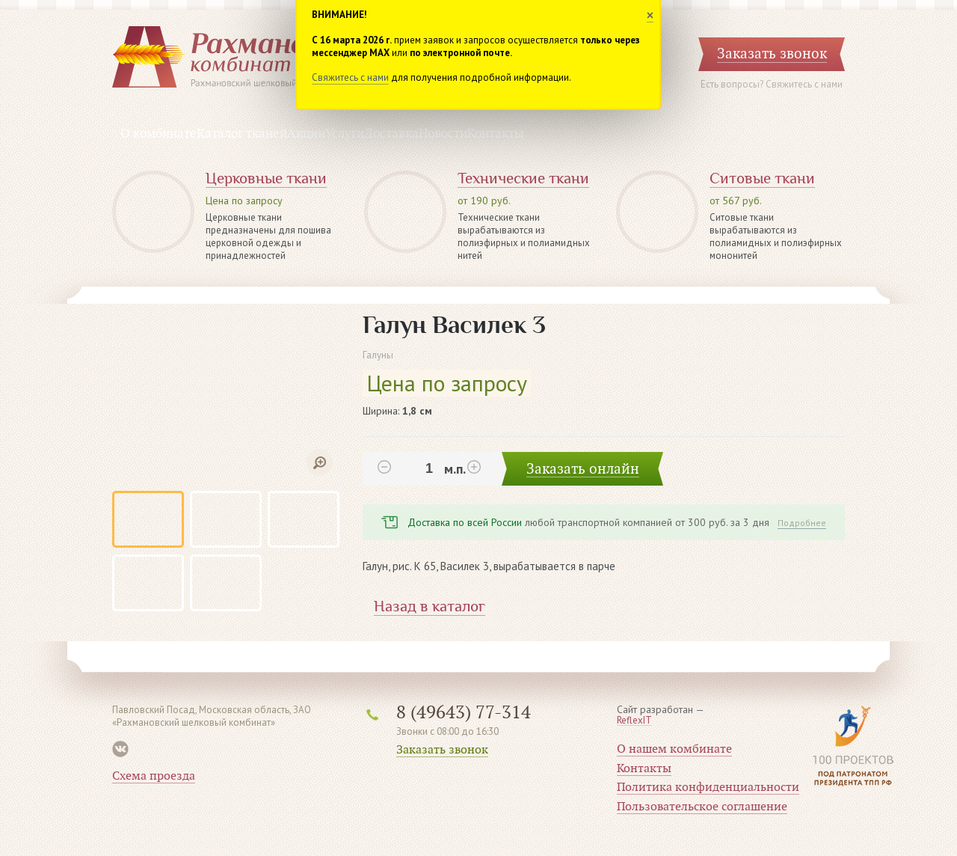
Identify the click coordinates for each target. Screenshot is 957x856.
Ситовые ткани (762, 178)
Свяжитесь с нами (350, 77)
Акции (306, 133)
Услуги (344, 133)
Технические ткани (523, 178)
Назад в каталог (429, 606)
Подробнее (802, 522)
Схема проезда (153, 776)
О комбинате (158, 133)
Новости (443, 133)
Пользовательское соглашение (702, 806)
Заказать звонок (442, 749)
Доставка (391, 133)
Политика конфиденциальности (708, 787)
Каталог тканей (242, 133)
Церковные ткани (266, 178)
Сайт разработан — (660, 715)
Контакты (495, 133)
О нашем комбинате (674, 749)
